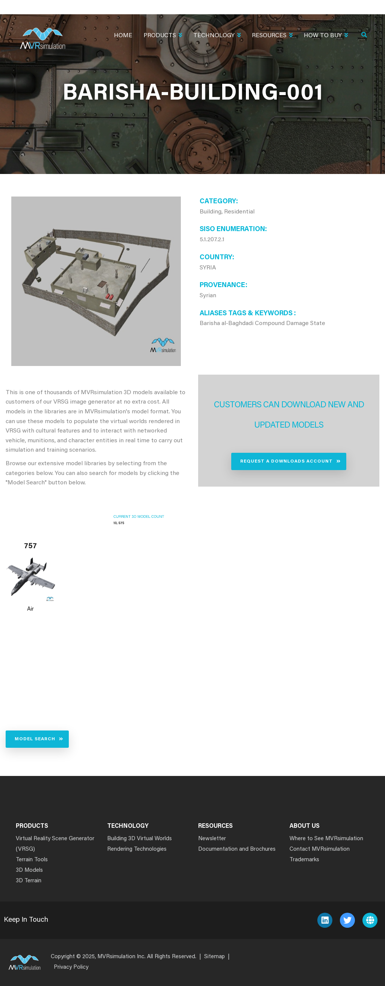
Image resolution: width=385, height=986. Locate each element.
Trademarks (304, 860)
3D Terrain (28, 881)
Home (123, 36)
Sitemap (214, 957)
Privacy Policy (71, 967)
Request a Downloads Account (286, 461)
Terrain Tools (32, 860)
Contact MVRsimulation (320, 849)
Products (163, 36)
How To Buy (326, 36)
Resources (272, 36)
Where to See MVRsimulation (326, 839)
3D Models (29, 870)
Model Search (35, 739)
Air (30, 609)
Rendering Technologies (137, 849)
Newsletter (212, 839)
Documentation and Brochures (237, 849)
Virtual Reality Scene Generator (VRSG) (55, 844)
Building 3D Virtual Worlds (139, 839)
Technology (217, 36)
